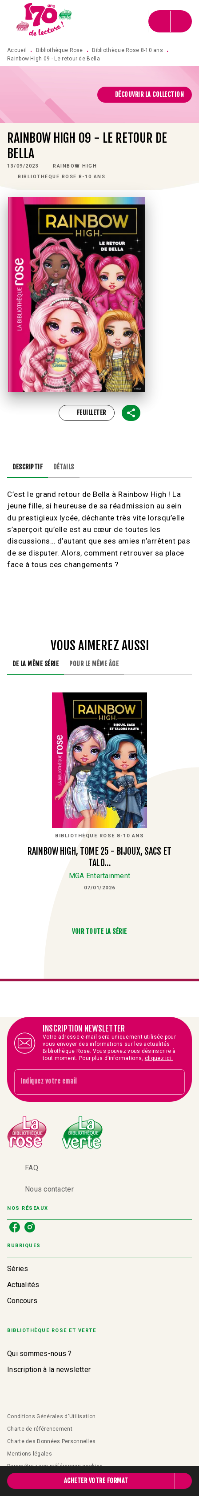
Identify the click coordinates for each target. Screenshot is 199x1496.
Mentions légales (29, 1454)
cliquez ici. (159, 1058)
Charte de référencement (39, 1429)
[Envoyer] (174, 1081)
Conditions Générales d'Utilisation (51, 1416)
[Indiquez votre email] (88, 1082)
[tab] (27, 467)
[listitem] (14, 1227)
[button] (144, 95)
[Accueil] (44, 21)
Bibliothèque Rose (59, 50)
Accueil (17, 50)
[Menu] (170, 21)
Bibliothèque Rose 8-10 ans (127, 50)
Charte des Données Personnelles (51, 1441)
